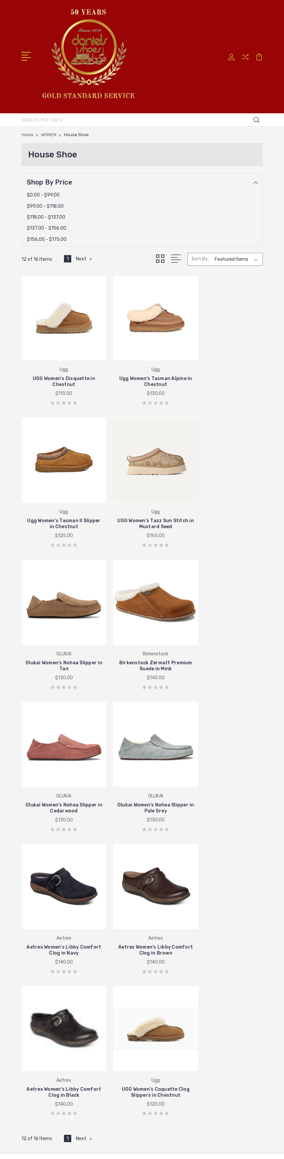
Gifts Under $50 (168, 1003)
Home (157, 859)
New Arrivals (164, 953)
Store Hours (164, 869)
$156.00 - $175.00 (47, 238)
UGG (155, 879)
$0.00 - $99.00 (43, 194)
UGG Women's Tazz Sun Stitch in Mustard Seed (59, 504)
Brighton (36, 953)
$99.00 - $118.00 (45, 205)
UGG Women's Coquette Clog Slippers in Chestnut (224, 770)
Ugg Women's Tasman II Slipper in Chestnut (224, 371)
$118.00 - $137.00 (46, 216)
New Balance (164, 889)
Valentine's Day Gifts (174, 983)
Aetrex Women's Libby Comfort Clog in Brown (59, 770)
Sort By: (200, 258)
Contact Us (163, 919)
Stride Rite (38, 983)
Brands (158, 963)
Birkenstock (39, 993)
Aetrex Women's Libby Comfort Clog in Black (141, 770)
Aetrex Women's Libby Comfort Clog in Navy (225, 637)
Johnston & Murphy (49, 973)
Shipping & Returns (172, 909)
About (157, 899)
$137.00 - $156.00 (46, 227)
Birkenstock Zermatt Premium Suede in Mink (225, 504)
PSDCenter (169, 1148)
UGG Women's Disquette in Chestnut (59, 371)
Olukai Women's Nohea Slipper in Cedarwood (59, 637)
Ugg (31, 1003)
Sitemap (200, 1137)
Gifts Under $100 (169, 993)
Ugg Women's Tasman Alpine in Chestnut (142, 371)
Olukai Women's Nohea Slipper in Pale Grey (141, 637)
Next (84, 258)
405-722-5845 (48, 857)
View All (35, 1013)
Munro (157, 973)
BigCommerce (169, 1137)
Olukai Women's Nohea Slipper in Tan (141, 504)
